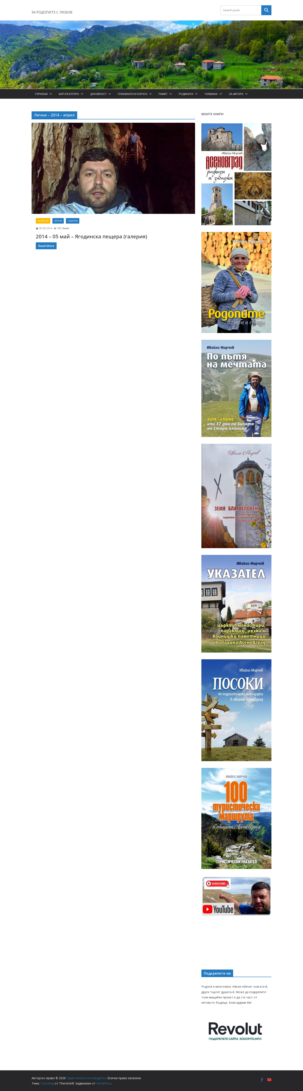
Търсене (266, 10)
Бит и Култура (69, 94)
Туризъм (41, 94)
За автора (236, 94)
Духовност (98, 94)
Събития (73, 220)
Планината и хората (132, 94)
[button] (50, 94)
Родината (186, 94)
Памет (163, 94)
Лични (58, 220)
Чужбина (211, 94)
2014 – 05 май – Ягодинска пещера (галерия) (91, 236)
